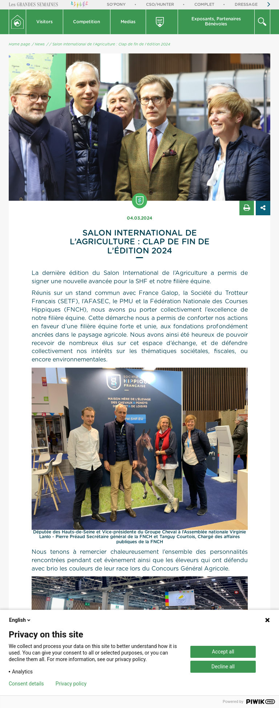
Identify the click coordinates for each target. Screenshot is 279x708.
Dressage (246, 5)
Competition (86, 22)
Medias (128, 22)
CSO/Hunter (160, 5)
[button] (44, 21)
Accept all (223, 652)
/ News (38, 44)
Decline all (223, 666)
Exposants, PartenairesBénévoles (216, 21)
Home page (19, 44)
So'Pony (116, 5)
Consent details (26, 684)
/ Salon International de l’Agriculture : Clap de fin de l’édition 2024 (109, 44)
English (20, 620)
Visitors (44, 22)
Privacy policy (71, 684)
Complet (204, 5)
